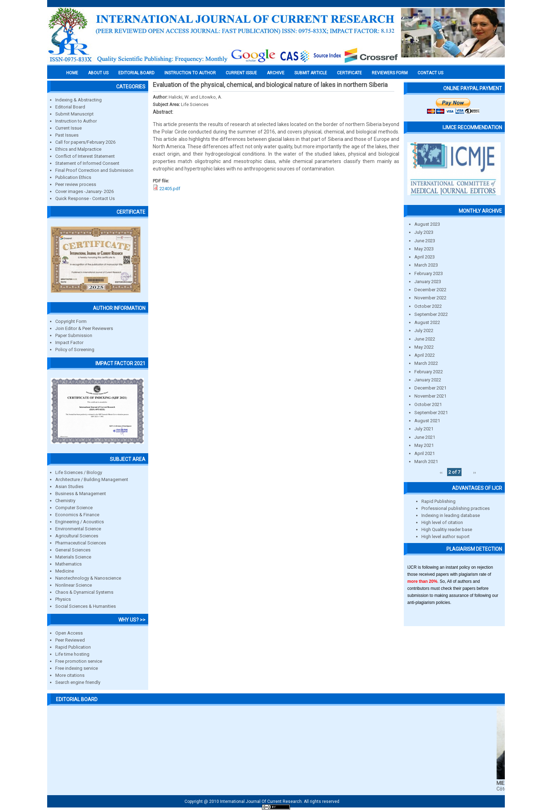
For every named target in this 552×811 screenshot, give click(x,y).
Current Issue (241, 72)
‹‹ (441, 472)
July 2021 (423, 428)
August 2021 (427, 420)
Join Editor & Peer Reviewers (84, 328)
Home (72, 72)
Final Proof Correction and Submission (94, 170)
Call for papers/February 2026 (85, 142)
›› (474, 472)
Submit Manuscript (74, 114)
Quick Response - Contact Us (85, 198)
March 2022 (426, 363)
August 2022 (427, 322)
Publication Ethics (73, 177)
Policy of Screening (74, 349)
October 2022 (428, 306)
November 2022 (430, 297)
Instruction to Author (76, 121)
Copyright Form (71, 321)
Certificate (349, 72)
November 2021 (430, 396)
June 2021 (424, 437)
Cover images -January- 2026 (84, 191)
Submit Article (310, 72)
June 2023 (424, 240)
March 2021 (426, 461)
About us (98, 72)
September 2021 (431, 412)
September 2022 (431, 314)
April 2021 (424, 453)
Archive (275, 72)
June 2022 (424, 339)
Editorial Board (70, 107)
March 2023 (426, 265)
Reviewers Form (390, 72)
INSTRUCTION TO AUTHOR (190, 72)
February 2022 (428, 371)
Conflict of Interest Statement (85, 156)
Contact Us (430, 72)
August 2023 (427, 224)
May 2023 (424, 248)
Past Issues (67, 135)
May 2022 (424, 347)
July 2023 (423, 232)
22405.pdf (169, 188)
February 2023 (428, 273)
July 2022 (423, 330)
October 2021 (428, 404)
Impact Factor (69, 342)
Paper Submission (73, 335)
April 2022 (424, 355)
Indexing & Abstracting (78, 99)
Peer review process (75, 184)
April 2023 (424, 257)
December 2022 (430, 289)
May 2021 (424, 445)
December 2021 (430, 388)
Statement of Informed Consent (87, 163)
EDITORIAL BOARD (136, 72)
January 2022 (427, 379)
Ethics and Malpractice (78, 149)
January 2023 (427, 281)
